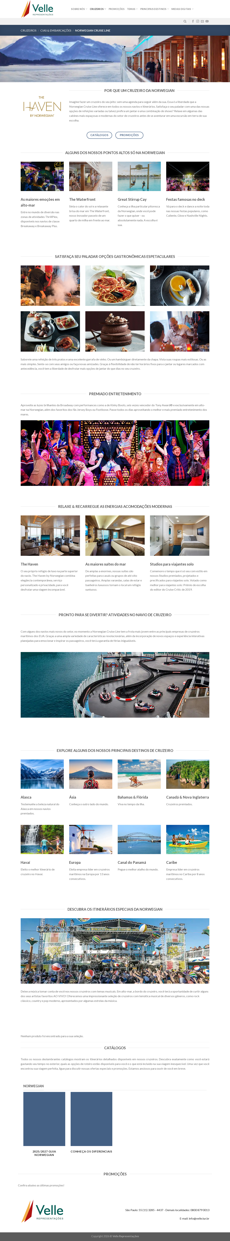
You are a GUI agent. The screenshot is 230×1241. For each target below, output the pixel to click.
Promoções (117, 9)
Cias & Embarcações (55, 30)
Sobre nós (79, 9)
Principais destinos (154, 9)
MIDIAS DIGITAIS (182, 9)
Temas (132, 9)
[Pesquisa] (185, 21)
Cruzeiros (98, 9)
